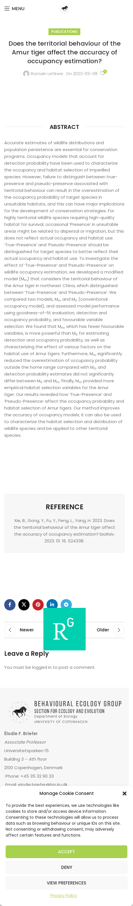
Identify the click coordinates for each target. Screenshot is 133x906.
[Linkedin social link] (52, 604)
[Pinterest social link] (38, 604)
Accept (66, 852)
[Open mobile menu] (14, 8)
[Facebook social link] (9, 604)
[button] (124, 793)
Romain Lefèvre (47, 74)
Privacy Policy (63, 895)
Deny (66, 867)
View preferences (66, 883)
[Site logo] (64, 8)
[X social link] (24, 604)
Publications (64, 31)
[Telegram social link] (66, 604)
